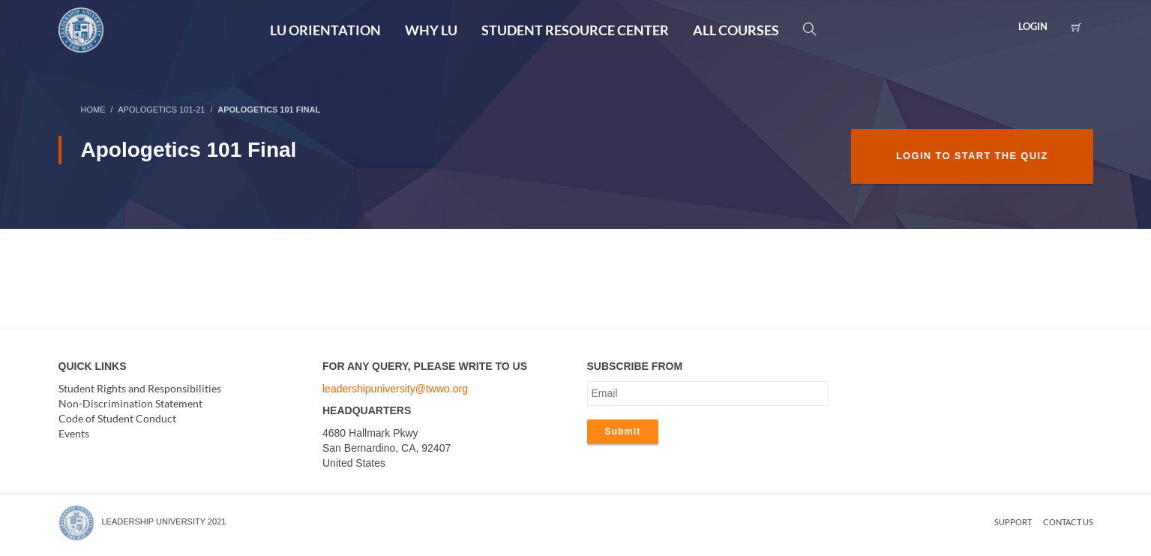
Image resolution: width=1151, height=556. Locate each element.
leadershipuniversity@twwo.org (395, 389)
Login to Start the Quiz (972, 155)
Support (1013, 522)
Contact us (1068, 522)
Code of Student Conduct (117, 418)
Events (73, 433)
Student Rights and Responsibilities (139, 388)
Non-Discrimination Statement (130, 403)
